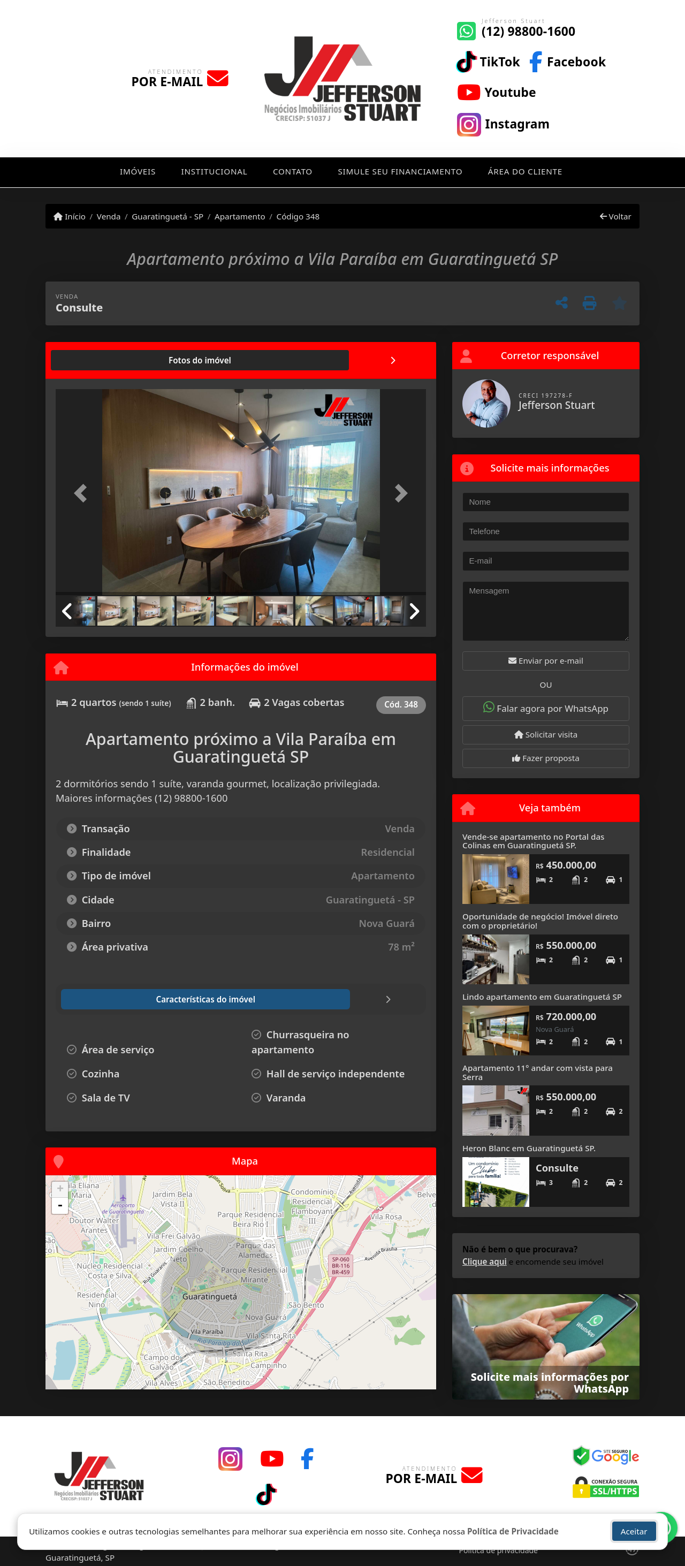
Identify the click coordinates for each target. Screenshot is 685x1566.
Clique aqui (484, 1261)
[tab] (90, 360)
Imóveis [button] (138, 171)
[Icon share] (488, 61)
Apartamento (240, 216)
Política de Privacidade (513, 1531)
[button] (83, 493)
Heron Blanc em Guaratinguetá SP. (529, 1148)
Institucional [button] (214, 171)
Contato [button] (293, 171)
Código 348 (298, 216)
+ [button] (60, 1190)
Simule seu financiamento (400, 171)
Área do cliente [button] (525, 171)
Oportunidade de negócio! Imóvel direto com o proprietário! (540, 921)
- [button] (60, 1206)
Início (70, 216)
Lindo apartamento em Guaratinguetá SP (542, 996)
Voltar (615, 216)
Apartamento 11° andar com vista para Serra (537, 1072)
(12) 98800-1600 (528, 31)
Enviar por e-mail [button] (545, 660)
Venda (109, 216)
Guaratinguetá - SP (167, 216)
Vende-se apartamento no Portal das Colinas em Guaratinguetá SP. (533, 841)
